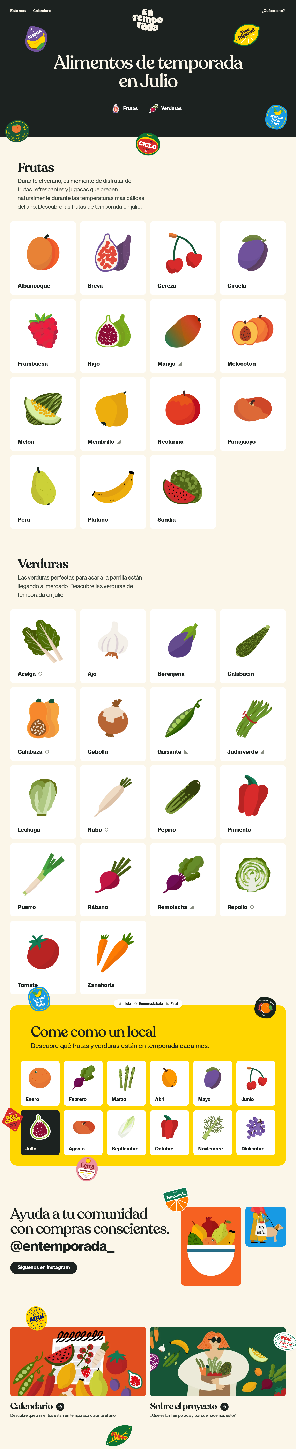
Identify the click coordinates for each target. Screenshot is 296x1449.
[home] (147, 20)
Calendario (42, 11)
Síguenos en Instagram (44, 1267)
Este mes (18, 11)
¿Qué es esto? (273, 11)
